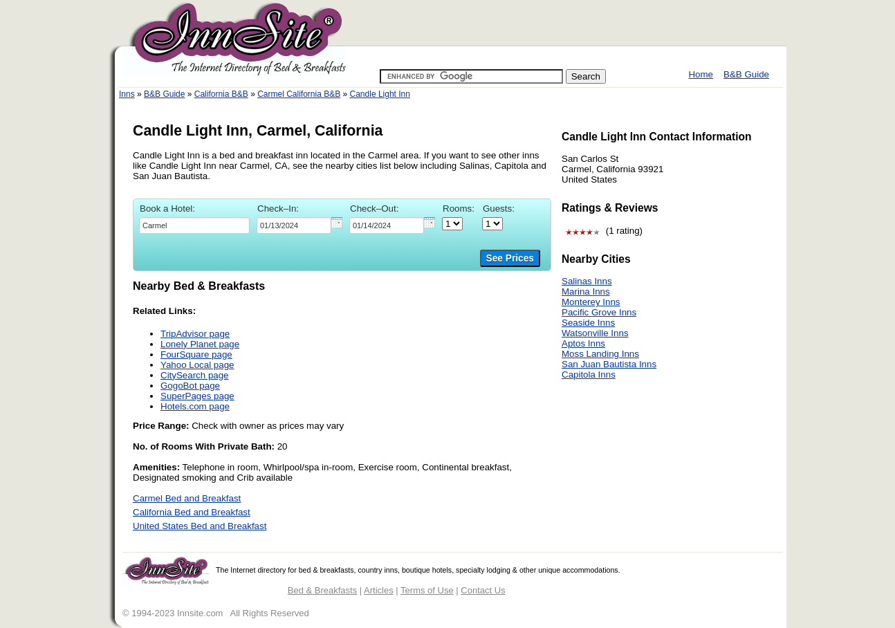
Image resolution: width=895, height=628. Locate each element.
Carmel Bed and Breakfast (187, 498)
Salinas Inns (587, 281)
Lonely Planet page (199, 344)
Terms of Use (427, 590)
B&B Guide (746, 74)
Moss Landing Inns (600, 354)
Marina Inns (586, 291)
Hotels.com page (195, 406)
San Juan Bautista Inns (609, 364)
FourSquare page (196, 354)
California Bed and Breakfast (191, 512)
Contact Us (483, 590)
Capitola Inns (589, 374)
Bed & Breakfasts (322, 590)
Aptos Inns (583, 343)
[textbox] (194, 225)
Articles (379, 590)
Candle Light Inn (380, 94)
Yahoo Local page (197, 365)
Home (700, 74)
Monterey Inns (591, 302)
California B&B (221, 94)
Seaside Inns (588, 322)
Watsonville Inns (595, 333)
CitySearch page (194, 375)
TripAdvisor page (195, 334)
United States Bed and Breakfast (199, 526)
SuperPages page (197, 396)
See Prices (510, 258)
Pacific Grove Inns (599, 312)
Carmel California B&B (298, 94)
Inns (127, 94)
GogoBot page (190, 385)
